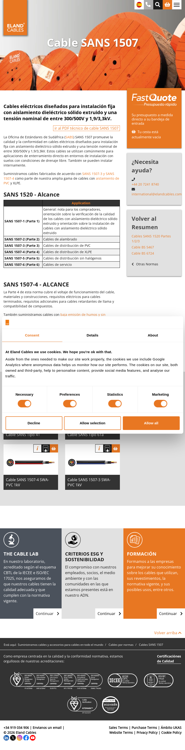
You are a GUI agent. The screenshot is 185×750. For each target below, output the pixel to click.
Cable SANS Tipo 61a (85, 434)
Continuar (47, 613)
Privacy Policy (147, 732)
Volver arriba (167, 632)
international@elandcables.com (157, 194)
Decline (34, 423)
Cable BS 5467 (143, 247)
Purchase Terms (144, 727)
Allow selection (92, 423)
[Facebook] (26, 737)
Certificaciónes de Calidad (169, 658)
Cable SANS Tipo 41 (23, 434)
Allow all (151, 423)
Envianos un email (47, 727)
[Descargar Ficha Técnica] (46, 448)
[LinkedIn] (6, 737)
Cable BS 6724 (143, 253)
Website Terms (121, 732)
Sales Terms (118, 727)
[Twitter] (13, 737)
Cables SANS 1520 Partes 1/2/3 (151, 238)
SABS (69, 137)
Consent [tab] (32, 335)
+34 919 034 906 (16, 727)
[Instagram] (19, 737)
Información (37, 448)
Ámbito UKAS (171, 727)
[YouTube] (32, 737)
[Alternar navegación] (176, 4)
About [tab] (153, 335)
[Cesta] (54, 448)
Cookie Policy (171, 732)
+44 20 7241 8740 (145, 184)
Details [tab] (92, 335)
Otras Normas (145, 264)
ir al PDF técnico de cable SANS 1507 (86, 128)
